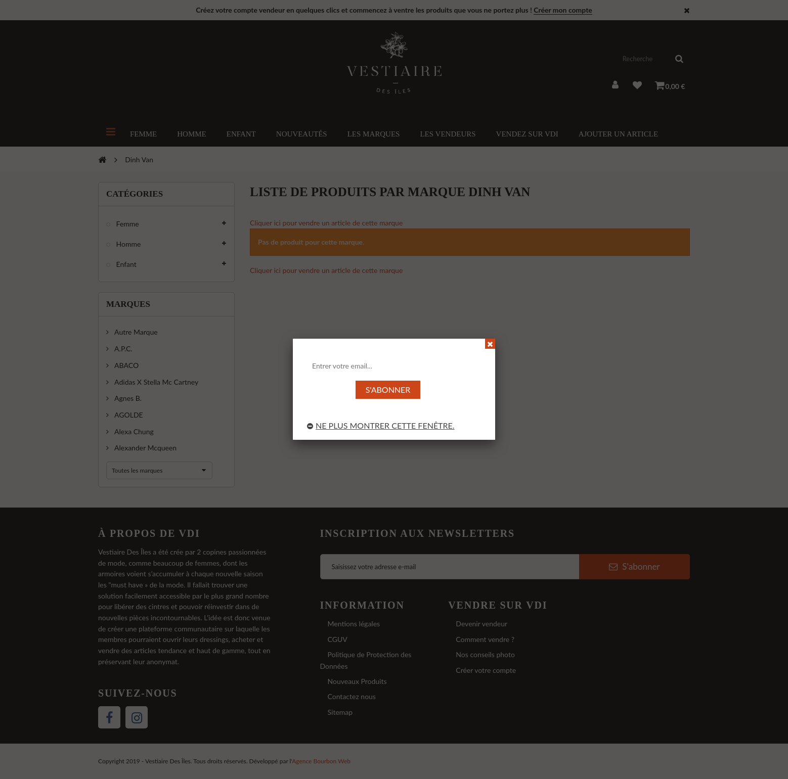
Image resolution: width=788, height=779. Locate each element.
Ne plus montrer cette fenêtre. (381, 425)
